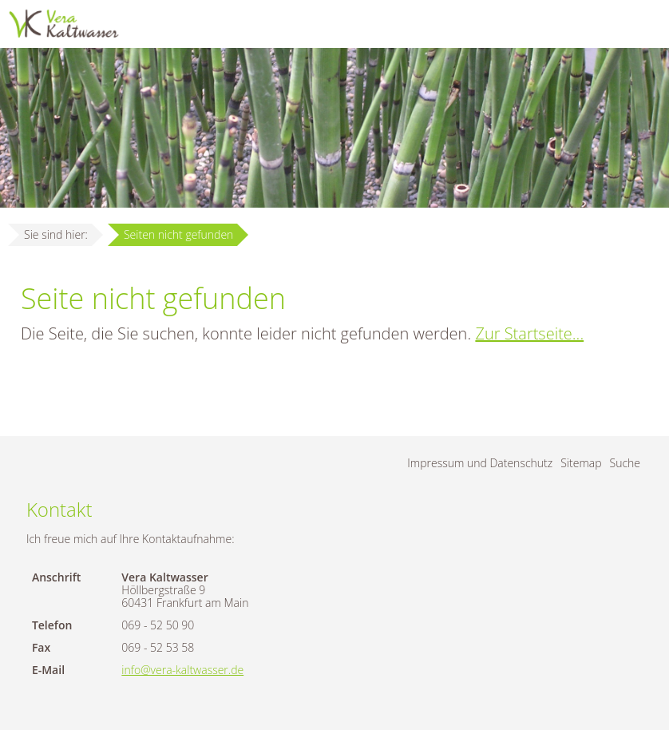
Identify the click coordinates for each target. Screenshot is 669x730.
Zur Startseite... (529, 333)
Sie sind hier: (56, 234)
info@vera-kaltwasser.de (182, 669)
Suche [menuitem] (625, 462)
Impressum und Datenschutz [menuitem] (479, 462)
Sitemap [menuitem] (580, 462)
